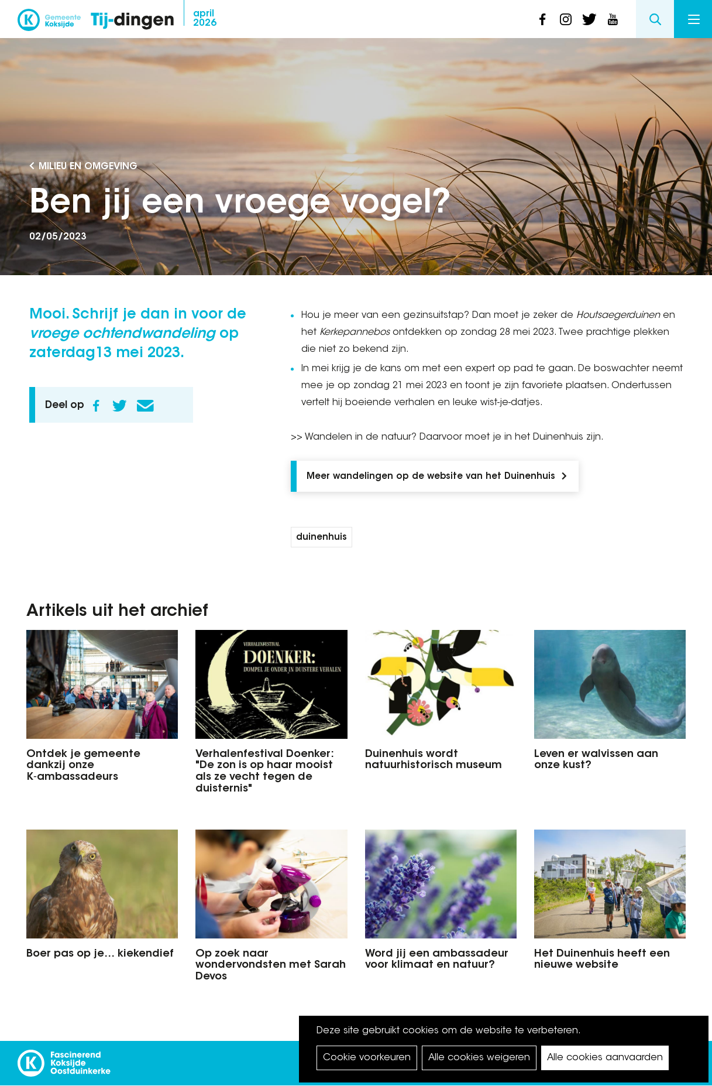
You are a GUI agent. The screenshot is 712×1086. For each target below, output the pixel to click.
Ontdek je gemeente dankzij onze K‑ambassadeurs (83, 766)
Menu (694, 19)
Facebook (96, 405)
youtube (612, 19)
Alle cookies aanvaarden (605, 1058)
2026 (204, 18)
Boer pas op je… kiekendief (100, 954)
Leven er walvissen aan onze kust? (596, 760)
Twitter (119, 405)
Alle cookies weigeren (479, 1058)
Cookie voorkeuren (367, 1058)
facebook (542, 19)
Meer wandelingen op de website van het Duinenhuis (431, 476)
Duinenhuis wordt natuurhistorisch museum (433, 760)
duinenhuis (321, 537)
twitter (589, 19)
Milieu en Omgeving (88, 167)
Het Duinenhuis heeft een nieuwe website (602, 960)
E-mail (145, 405)
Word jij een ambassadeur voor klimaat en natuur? (436, 960)
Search (655, 19)
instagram (565, 19)
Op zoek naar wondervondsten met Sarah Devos (270, 966)
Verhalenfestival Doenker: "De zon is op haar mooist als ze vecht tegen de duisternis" (264, 771)
